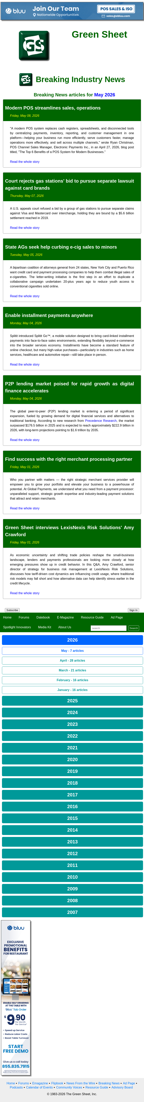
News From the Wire (81, 1083)
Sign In (133, 610)
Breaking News (109, 1083)
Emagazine (40, 1083)
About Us (64, 627)
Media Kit (44, 627)
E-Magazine (65, 617)
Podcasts (16, 1087)
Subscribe (12, 610)
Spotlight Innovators (17, 627)
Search (134, 628)
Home (7, 617)
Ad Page (117, 617)
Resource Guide (92, 617)
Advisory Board (122, 1087)
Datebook (43, 617)
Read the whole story (24, 161)
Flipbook (57, 1083)
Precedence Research (101, 420)
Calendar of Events (39, 1087)
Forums (24, 617)
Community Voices (69, 1087)
